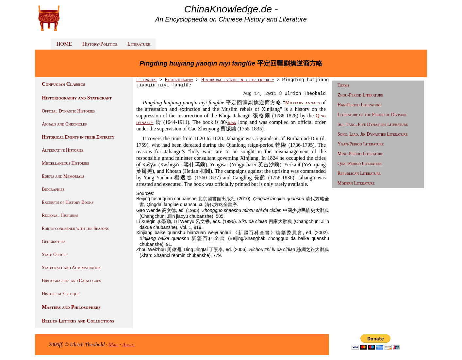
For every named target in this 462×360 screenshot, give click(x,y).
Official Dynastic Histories (68, 111)
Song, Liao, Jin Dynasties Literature (372, 134)
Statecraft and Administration (71, 267)
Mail (113, 344)
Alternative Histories (63, 150)
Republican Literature (359, 173)
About (128, 344)
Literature (138, 44)
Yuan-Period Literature (361, 144)
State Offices (54, 254)
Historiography (179, 79)
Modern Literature (356, 183)
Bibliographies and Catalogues (71, 280)
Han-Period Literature (359, 104)
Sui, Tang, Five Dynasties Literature (373, 124)
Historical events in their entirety (237, 79)
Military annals (302, 102)
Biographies (53, 189)
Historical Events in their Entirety (78, 137)
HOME (64, 44)
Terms (343, 85)
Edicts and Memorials (63, 176)
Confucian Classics (63, 84)
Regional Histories (60, 215)
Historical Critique (60, 293)
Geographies (53, 241)
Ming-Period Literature (360, 153)
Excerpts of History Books (67, 202)
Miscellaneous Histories (65, 163)
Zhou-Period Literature (360, 95)
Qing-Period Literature (360, 163)
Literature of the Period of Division (372, 114)
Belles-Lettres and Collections (78, 320)
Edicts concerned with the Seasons (75, 228)
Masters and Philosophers (71, 307)
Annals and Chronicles (64, 124)
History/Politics (99, 44)
